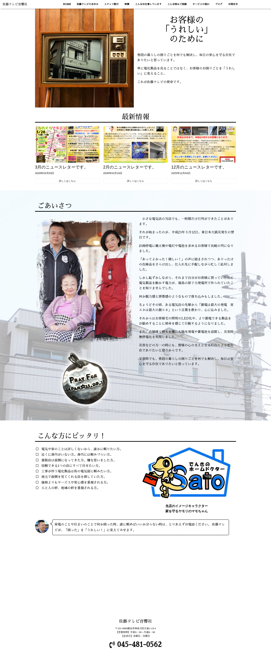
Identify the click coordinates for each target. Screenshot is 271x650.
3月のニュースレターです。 (61, 167)
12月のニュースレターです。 (199, 167)
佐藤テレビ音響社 (15, 4)
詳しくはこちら (67, 181)
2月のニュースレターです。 (129, 167)
